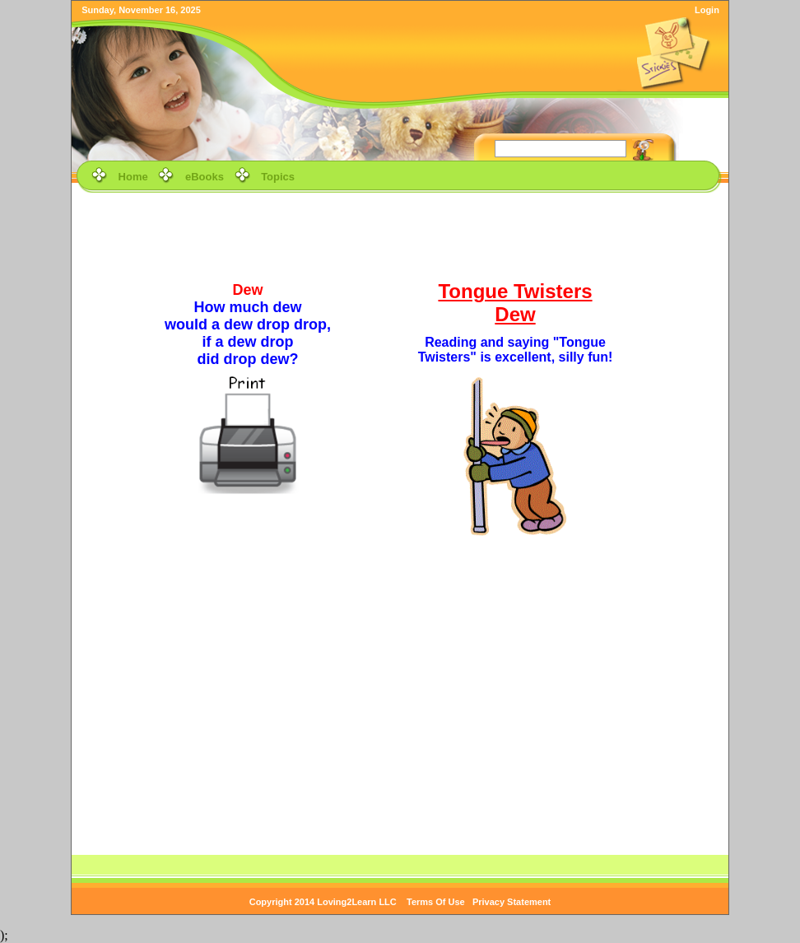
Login (707, 10)
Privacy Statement (511, 902)
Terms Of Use (436, 902)
